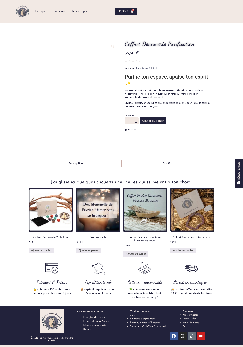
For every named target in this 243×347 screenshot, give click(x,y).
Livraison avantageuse (191, 282)
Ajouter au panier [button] (41, 250)
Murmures (59, 11)
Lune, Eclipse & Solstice (97, 321)
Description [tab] (76, 163)
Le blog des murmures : (90, 311)
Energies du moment (95, 317)
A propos (188, 311)
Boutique (40, 11)
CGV (132, 315)
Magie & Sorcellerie (94, 325)
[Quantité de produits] (129, 120)
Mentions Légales (140, 311)
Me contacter (190, 315)
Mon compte (79, 11)
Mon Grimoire (191, 322)
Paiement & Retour (52, 282)
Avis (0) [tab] (167, 163)
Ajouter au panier (153, 121)
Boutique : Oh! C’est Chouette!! (148, 326)
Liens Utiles (189, 319)
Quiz (185, 326)
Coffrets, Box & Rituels (146, 68)
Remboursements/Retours (145, 322)
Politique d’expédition (142, 319)
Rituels (87, 329)
